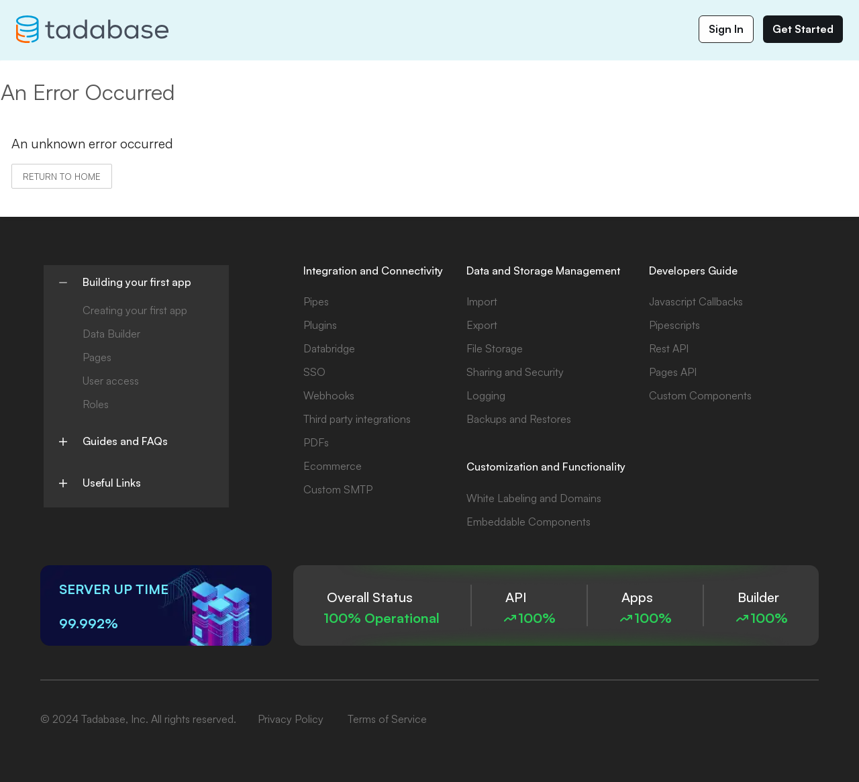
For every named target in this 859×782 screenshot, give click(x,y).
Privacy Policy (290, 719)
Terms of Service (387, 719)
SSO (314, 372)
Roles (96, 404)
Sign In (726, 29)
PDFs (316, 442)
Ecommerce (332, 466)
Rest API (669, 348)
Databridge (329, 348)
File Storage (494, 348)
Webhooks (328, 395)
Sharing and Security (515, 372)
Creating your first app (135, 310)
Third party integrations (357, 419)
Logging (485, 395)
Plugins (320, 325)
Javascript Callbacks (696, 301)
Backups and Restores (518, 419)
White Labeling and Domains (533, 498)
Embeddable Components (528, 521)
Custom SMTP (337, 489)
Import (481, 301)
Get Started (802, 29)
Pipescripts (674, 325)
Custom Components (700, 395)
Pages (97, 357)
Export (481, 325)
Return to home (62, 176)
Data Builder (111, 333)
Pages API (673, 372)
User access (111, 380)
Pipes (316, 301)
